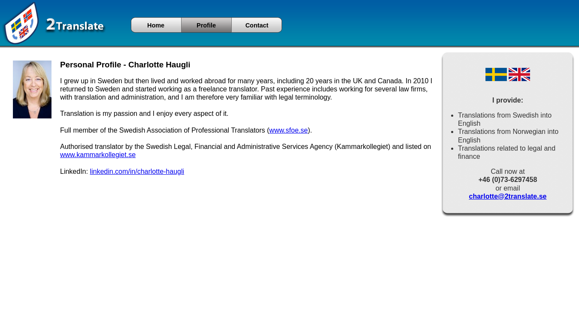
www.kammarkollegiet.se (98, 154)
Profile (206, 25)
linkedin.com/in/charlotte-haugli (137, 171)
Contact (257, 25)
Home (155, 25)
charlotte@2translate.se (507, 196)
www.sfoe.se (288, 130)
